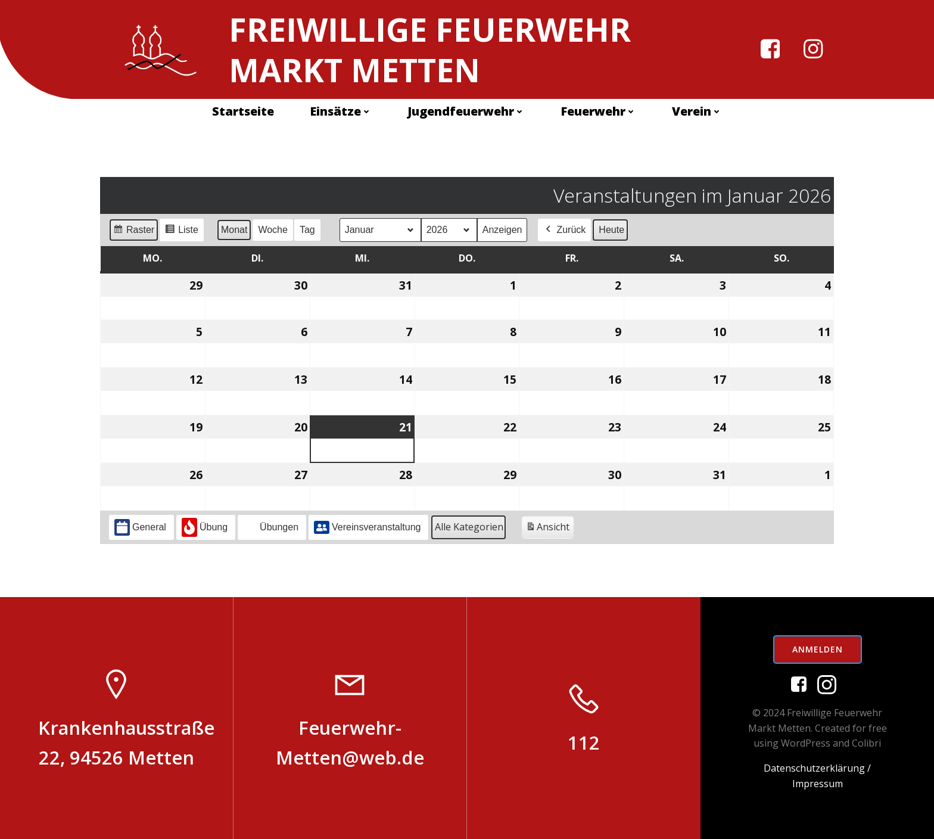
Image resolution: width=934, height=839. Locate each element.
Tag (307, 230)
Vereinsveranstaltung (367, 527)
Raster (133, 231)
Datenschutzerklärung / (817, 768)
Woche (273, 230)
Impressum (817, 783)
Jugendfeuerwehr (466, 111)
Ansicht (549, 529)
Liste (181, 231)
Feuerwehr (598, 111)
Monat (234, 230)
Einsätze (341, 111)
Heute (611, 230)
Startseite (243, 111)
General (140, 527)
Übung (205, 527)
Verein (697, 111)
